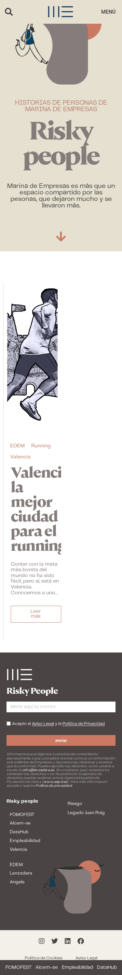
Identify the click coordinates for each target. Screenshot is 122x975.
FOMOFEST (19, 967)
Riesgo (75, 803)
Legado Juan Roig (86, 812)
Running (41, 445)
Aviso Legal (86, 958)
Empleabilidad (77, 967)
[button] (8, 11)
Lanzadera (21, 873)
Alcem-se (46, 967)
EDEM (17, 445)
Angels (17, 882)
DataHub (107, 967)
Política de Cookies (43, 958)
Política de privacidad (54, 785)
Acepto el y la (58, 724)
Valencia (20, 457)
